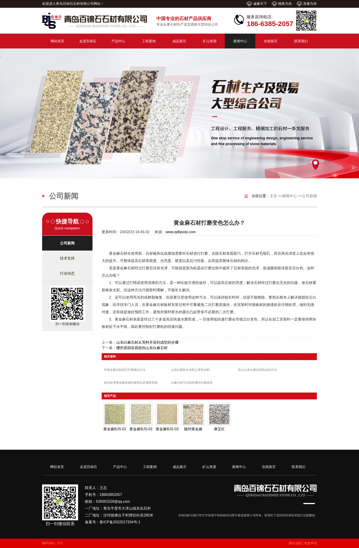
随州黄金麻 (193, 429)
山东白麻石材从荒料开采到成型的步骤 (147, 342)
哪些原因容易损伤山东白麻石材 (142, 348)
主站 (60, 543)
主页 (273, 200)
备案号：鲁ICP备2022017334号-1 (112, 522)
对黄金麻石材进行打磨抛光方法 (125, 370)
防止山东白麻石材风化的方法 (257, 370)
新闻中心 (289, 200)
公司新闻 (309, 200)
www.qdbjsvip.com (181, 232)
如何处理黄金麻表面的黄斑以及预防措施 (131, 382)
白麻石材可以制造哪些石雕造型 (192, 382)
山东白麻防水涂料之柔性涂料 (190, 370)
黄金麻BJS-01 (114, 429)
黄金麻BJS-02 (140, 429)
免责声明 (310, 543)
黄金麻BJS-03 (167, 429)
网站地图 (295, 543)
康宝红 (219, 429)
